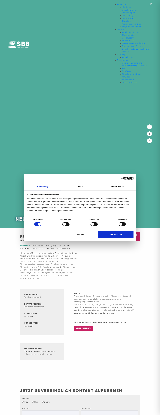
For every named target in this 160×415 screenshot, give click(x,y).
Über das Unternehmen (132, 63)
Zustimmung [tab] (42, 187)
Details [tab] (80, 187)
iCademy (121, 55)
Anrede (25, 399)
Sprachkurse (127, 18)
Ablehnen (79, 235)
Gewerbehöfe (128, 35)
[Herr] (33, 402)
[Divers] (43, 402)
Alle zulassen (116, 235)
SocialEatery (128, 38)
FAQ (124, 69)
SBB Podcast (128, 41)
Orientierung (127, 16)
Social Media (128, 80)
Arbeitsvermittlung (130, 32)
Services (120, 30)
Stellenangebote (129, 83)
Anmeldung (127, 57)
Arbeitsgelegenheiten (131, 24)
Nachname (86, 408)
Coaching (126, 21)
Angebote (121, 4)
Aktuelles (126, 77)
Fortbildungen (128, 13)
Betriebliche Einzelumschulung (135, 49)
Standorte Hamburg (131, 74)
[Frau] (23, 402)
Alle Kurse (126, 7)
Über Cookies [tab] (117, 187)
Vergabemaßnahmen (131, 27)
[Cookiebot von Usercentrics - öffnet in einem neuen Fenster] (123, 178)
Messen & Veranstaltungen (134, 43)
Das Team (126, 71)
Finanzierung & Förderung (133, 46)
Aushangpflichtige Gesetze (134, 66)
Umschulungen (129, 10)
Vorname (26, 408)
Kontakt (125, 52)
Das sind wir (122, 60)
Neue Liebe (25, 246)
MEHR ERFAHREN (83, 328)
